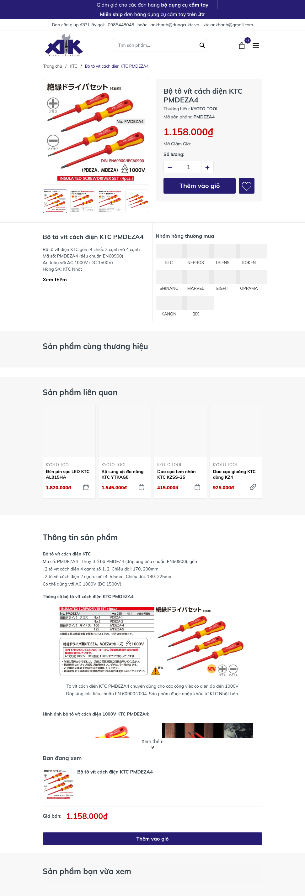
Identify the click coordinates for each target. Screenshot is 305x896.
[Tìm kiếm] (202, 44)
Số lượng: (174, 154)
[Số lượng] (188, 167)
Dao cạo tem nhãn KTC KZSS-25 (176, 474)
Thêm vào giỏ (199, 186)
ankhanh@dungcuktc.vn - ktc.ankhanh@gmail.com (201, 25)
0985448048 (121, 25)
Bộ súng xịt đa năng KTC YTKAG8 (123, 474)
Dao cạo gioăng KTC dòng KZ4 (234, 474)
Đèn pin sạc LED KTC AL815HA (67, 474)
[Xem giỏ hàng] (242, 45)
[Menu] (256, 45)
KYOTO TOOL (58, 464)
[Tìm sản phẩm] (160, 45)
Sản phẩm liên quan (80, 392)
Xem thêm (55, 279)
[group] (96, 132)
